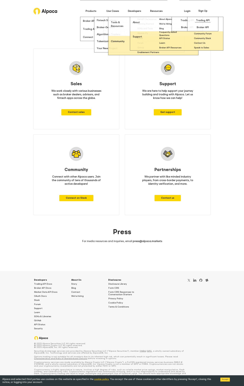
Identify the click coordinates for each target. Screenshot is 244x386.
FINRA (143, 351)
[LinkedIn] (194, 280)
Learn (37, 312)
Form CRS (113, 288)
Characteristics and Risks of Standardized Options (60, 359)
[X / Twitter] (189, 280)
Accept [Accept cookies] (225, 379)
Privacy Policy (115, 299)
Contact (75, 292)
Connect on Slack (76, 198)
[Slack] (206, 280)
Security (38, 329)
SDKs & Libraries (42, 316)
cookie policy (101, 379)
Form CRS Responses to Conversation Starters (121, 293)
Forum (37, 304)
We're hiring (77, 296)
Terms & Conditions (118, 307)
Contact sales (76, 112)
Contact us (167, 198)
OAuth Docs (40, 296)
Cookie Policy (115, 303)
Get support (167, 112)
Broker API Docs (42, 288)
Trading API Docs (43, 284)
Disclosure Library (117, 284)
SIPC (149, 351)
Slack (37, 300)
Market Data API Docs (46, 292)
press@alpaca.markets (147, 241)
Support (38, 308)
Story (74, 284)
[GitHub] (200, 280)
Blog (73, 288)
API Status (39, 325)
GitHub (37, 320)
